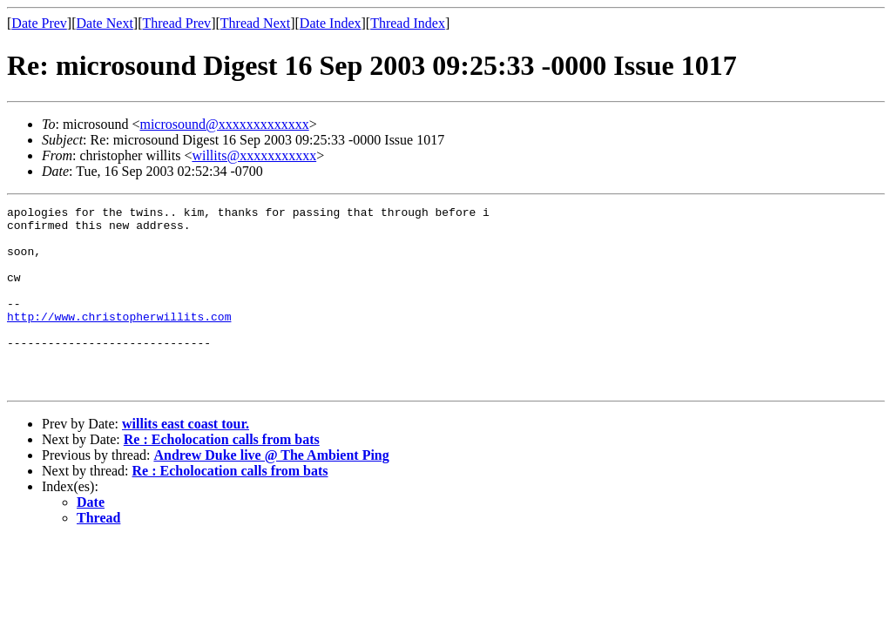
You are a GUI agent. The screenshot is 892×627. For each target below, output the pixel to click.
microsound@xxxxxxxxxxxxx (223, 124)
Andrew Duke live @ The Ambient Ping (271, 491)
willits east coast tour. (185, 460)
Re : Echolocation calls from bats (222, 476)
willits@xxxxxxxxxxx (254, 155)
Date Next (105, 23)
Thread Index (407, 23)
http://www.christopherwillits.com (119, 339)
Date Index (331, 23)
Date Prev (39, 23)
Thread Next (255, 23)
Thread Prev (176, 23)
